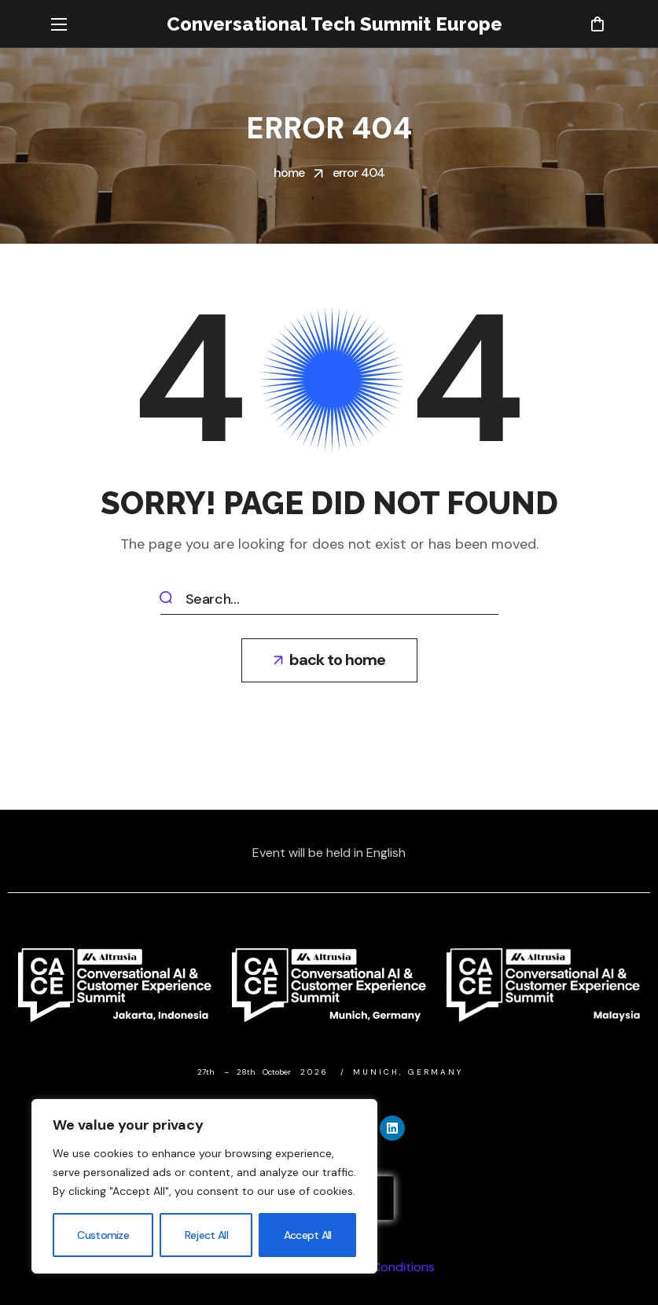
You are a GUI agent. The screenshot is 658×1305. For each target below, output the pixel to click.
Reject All (206, 1235)
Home (289, 172)
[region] (204, 1186)
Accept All (308, 1235)
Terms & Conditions (378, 1267)
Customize (103, 1235)
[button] (597, 23)
